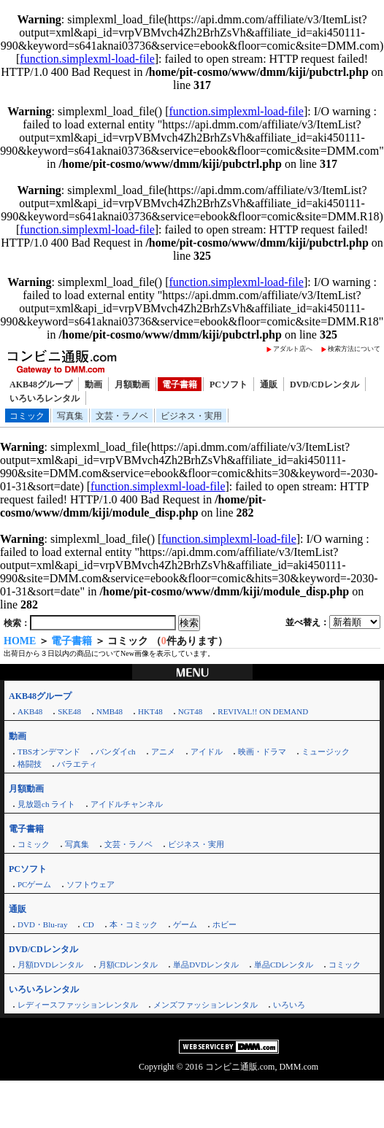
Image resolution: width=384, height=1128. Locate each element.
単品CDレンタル (283, 964)
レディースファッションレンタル (78, 1004)
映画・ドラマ (262, 751)
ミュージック (326, 751)
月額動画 (132, 384)
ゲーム (185, 924)
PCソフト (228, 384)
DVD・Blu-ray (42, 924)
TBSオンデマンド (49, 751)
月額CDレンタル (128, 964)
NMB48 (109, 711)
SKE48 (69, 711)
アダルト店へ (292, 348)
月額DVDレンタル (50, 964)
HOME (20, 641)
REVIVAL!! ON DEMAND (263, 711)
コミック (27, 416)
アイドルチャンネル (127, 804)
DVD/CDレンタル (324, 384)
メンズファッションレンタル (205, 1004)
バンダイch (115, 751)
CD (87, 924)
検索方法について (354, 348)
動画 (93, 384)
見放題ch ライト (46, 804)
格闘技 (30, 764)
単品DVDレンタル (206, 964)
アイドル (207, 751)
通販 (268, 384)
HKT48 (150, 711)
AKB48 (30, 711)
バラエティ (77, 764)
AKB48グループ (40, 384)
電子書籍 (179, 384)
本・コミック (134, 924)
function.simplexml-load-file (87, 59)
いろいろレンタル (44, 398)
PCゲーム (34, 884)
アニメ (163, 751)
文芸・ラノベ (122, 416)
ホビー (224, 924)
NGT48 (190, 711)
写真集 (70, 416)
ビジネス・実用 (191, 416)
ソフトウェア (90, 884)
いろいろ (289, 1004)
